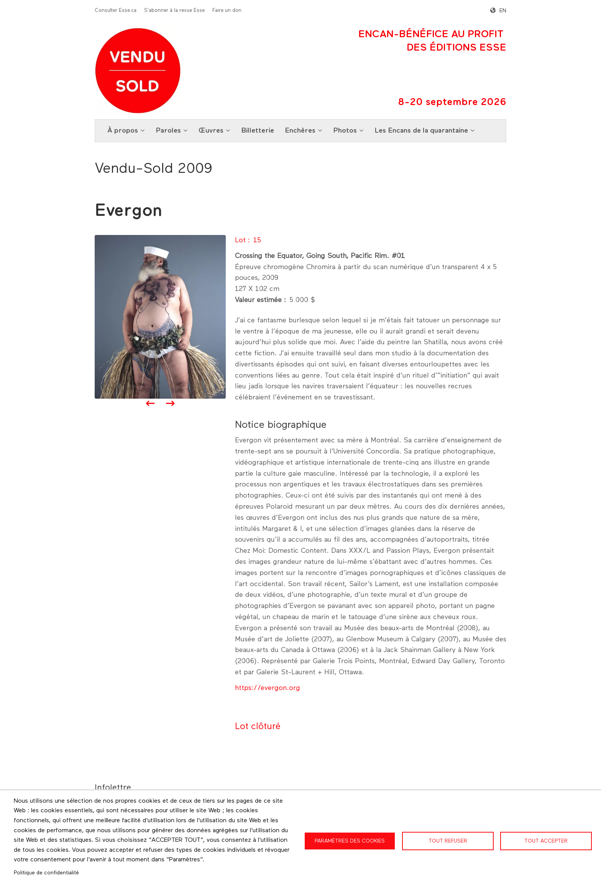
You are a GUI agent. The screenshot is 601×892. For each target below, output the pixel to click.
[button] (160, 316)
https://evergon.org (267, 688)
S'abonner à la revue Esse (174, 10)
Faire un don (226, 10)
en (502, 10)
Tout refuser (448, 841)
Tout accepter (546, 841)
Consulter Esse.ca (115, 10)
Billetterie (257, 130)
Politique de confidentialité (46, 873)
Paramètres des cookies (350, 841)
